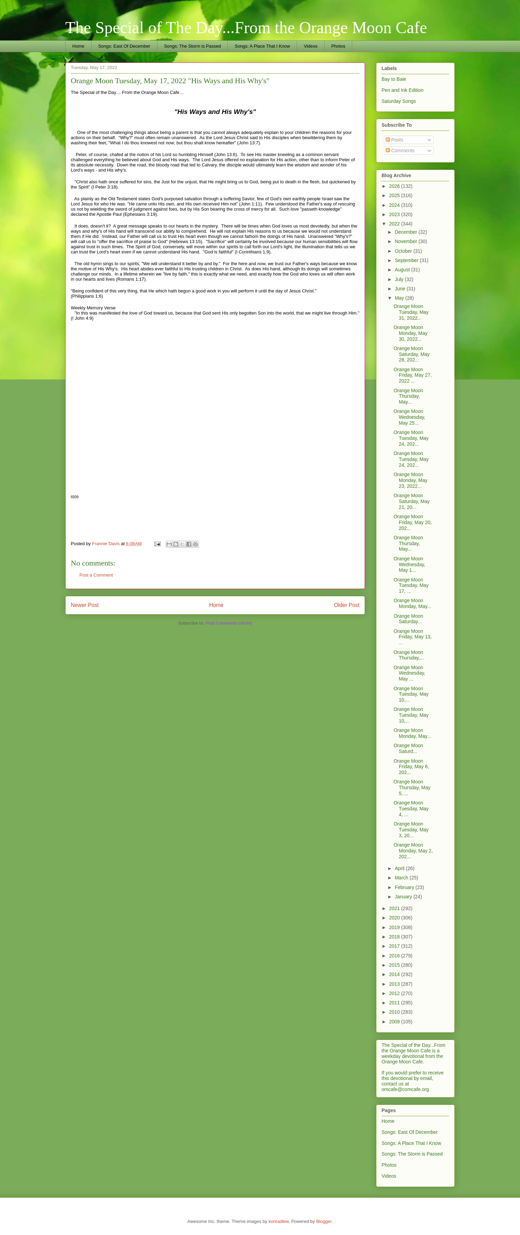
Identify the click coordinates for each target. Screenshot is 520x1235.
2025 (395, 195)
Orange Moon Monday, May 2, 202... (413, 850)
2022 (395, 223)
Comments (400, 150)
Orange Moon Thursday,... (409, 655)
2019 (395, 927)
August (403, 269)
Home (79, 46)
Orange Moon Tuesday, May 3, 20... (411, 829)
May (400, 298)
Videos (311, 46)
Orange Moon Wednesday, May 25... (409, 417)
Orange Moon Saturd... (408, 748)
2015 (395, 965)
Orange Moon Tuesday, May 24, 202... (411, 438)
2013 (395, 984)
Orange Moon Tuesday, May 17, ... (411, 585)
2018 (395, 936)
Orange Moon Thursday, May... (408, 396)
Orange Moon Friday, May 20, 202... (413, 522)
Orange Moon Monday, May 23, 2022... (410, 480)
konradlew (279, 1221)
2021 (395, 908)
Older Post (346, 605)
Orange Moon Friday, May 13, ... (413, 637)
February (405, 887)
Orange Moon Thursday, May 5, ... (412, 787)
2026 (395, 186)
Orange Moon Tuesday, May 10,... (411, 694)
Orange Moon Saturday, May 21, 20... (412, 501)
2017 (395, 946)
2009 (395, 1021)
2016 (395, 955)
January (404, 896)
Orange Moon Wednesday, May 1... (409, 564)
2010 (395, 1012)
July (400, 279)
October (404, 251)
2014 (395, 974)
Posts (394, 140)
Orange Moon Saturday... (408, 619)
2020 (395, 917)
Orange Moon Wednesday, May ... (409, 673)
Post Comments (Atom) (228, 623)
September (407, 260)
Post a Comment (96, 575)
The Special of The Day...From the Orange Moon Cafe (246, 27)
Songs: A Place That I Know (262, 46)
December (406, 232)
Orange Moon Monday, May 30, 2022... (410, 333)
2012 (395, 993)
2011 (395, 1002)
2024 (395, 205)
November (406, 241)
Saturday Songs (399, 101)
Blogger (323, 1221)
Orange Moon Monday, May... (412, 603)
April (400, 868)
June (400, 288)
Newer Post (85, 605)
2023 (395, 214)
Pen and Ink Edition (402, 90)
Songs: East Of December (124, 46)
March (402, 877)
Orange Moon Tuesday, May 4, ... (411, 808)
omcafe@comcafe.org (405, 1089)
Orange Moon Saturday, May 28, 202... (412, 354)
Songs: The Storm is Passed (192, 46)
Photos (338, 46)
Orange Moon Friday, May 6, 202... (411, 766)
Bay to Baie (394, 79)
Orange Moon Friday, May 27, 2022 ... (413, 375)
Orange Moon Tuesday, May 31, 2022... (411, 312)
